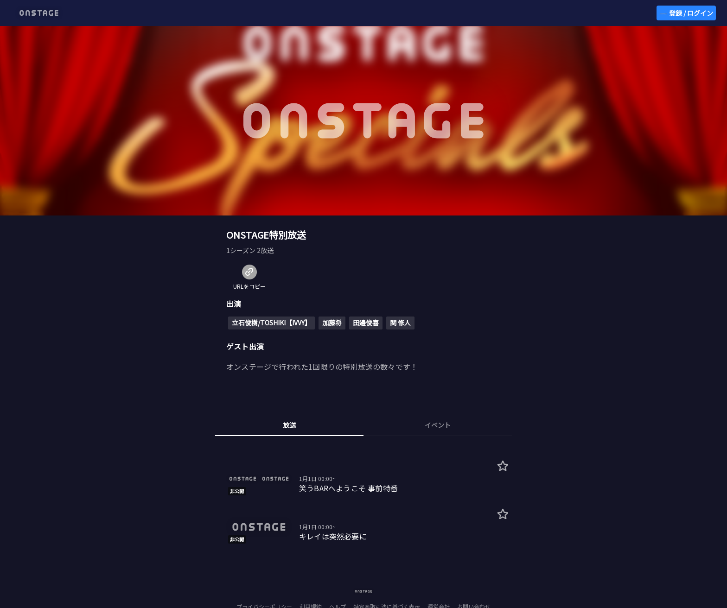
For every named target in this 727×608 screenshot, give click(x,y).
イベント (438, 425)
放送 (289, 425)
